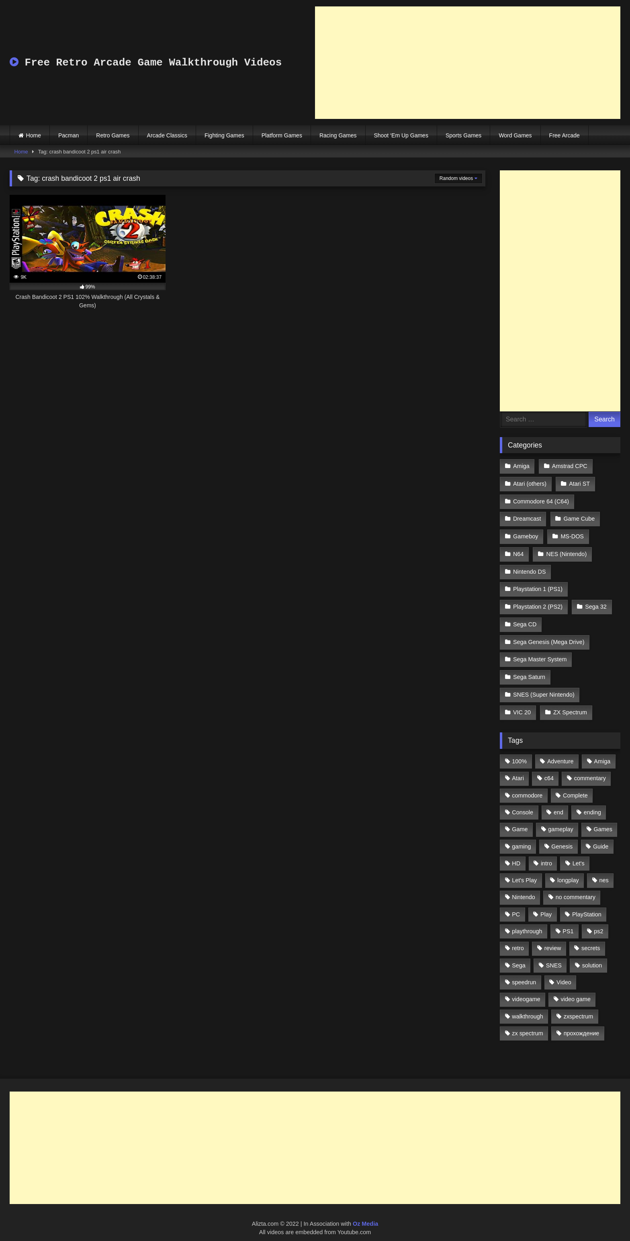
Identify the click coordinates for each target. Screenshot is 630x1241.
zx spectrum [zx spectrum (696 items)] (527, 1024)
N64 (518, 551)
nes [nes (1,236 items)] (603, 871)
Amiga (521, 466)
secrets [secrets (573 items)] (590, 939)
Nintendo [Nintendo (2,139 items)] (523, 888)
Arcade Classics (167, 135)
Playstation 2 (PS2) (537, 602)
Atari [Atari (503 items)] (518, 770)
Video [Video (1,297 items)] (563, 973)
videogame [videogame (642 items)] (526, 990)
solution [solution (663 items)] (592, 956)
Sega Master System (540, 653)
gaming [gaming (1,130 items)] (521, 837)
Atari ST (579, 483)
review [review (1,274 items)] (552, 939)
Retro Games (112, 135)
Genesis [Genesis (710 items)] (562, 837)
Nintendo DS (529, 568)
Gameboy (525, 534)
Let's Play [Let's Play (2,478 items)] (524, 871)
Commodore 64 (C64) (541, 500)
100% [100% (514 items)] (519, 752)
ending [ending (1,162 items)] (592, 803)
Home (33, 135)
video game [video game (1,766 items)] (576, 990)
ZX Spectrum (570, 704)
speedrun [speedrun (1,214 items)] (524, 973)
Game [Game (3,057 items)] (520, 820)
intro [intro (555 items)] (546, 854)
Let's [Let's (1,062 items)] (579, 854)
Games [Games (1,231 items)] (603, 820)
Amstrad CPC (569, 466)
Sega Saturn (529, 670)
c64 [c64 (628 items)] (549, 770)
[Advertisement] (467, 62)
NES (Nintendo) (566, 551)
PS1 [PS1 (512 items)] (567, 922)
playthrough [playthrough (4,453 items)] (527, 922)
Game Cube (579, 517)
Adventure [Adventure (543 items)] (560, 752)
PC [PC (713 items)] (516, 905)
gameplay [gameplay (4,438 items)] (560, 820)
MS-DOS (571, 534)
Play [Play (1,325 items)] (546, 905)
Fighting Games (224, 135)
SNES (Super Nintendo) (544, 687)
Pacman (68, 135)
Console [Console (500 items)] (522, 803)
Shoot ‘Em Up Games (401, 135)
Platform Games (282, 135)
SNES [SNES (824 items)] (554, 956)
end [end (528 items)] (558, 803)
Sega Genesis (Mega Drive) (549, 636)
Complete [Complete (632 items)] (575, 786)
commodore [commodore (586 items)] (527, 786)
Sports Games (463, 135)
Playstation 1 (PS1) (537, 585)
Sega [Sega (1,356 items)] (519, 956)
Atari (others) (529, 483)
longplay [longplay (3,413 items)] (568, 871)
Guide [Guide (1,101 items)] (600, 837)
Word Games (515, 135)
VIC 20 (522, 704)
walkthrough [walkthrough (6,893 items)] (527, 1007)
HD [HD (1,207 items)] (516, 854)
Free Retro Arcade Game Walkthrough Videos (146, 63)
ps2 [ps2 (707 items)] (598, 922)
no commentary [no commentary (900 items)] (575, 888)
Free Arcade (564, 135)
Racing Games (338, 135)
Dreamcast (527, 517)
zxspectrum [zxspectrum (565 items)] (578, 1007)
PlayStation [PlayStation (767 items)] (586, 905)
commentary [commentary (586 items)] (590, 770)
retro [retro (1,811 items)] (518, 939)
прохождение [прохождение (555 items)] (581, 1024)
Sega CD (524, 618)
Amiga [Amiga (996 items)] (602, 752)
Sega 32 (595, 602)
